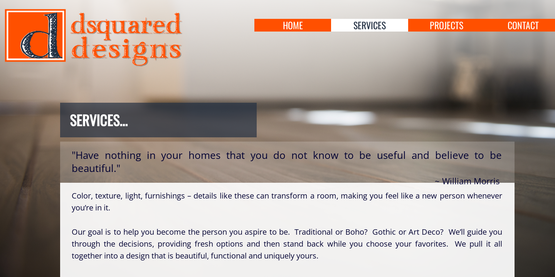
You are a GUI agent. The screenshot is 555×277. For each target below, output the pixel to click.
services (369, 25)
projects (446, 25)
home (293, 25)
